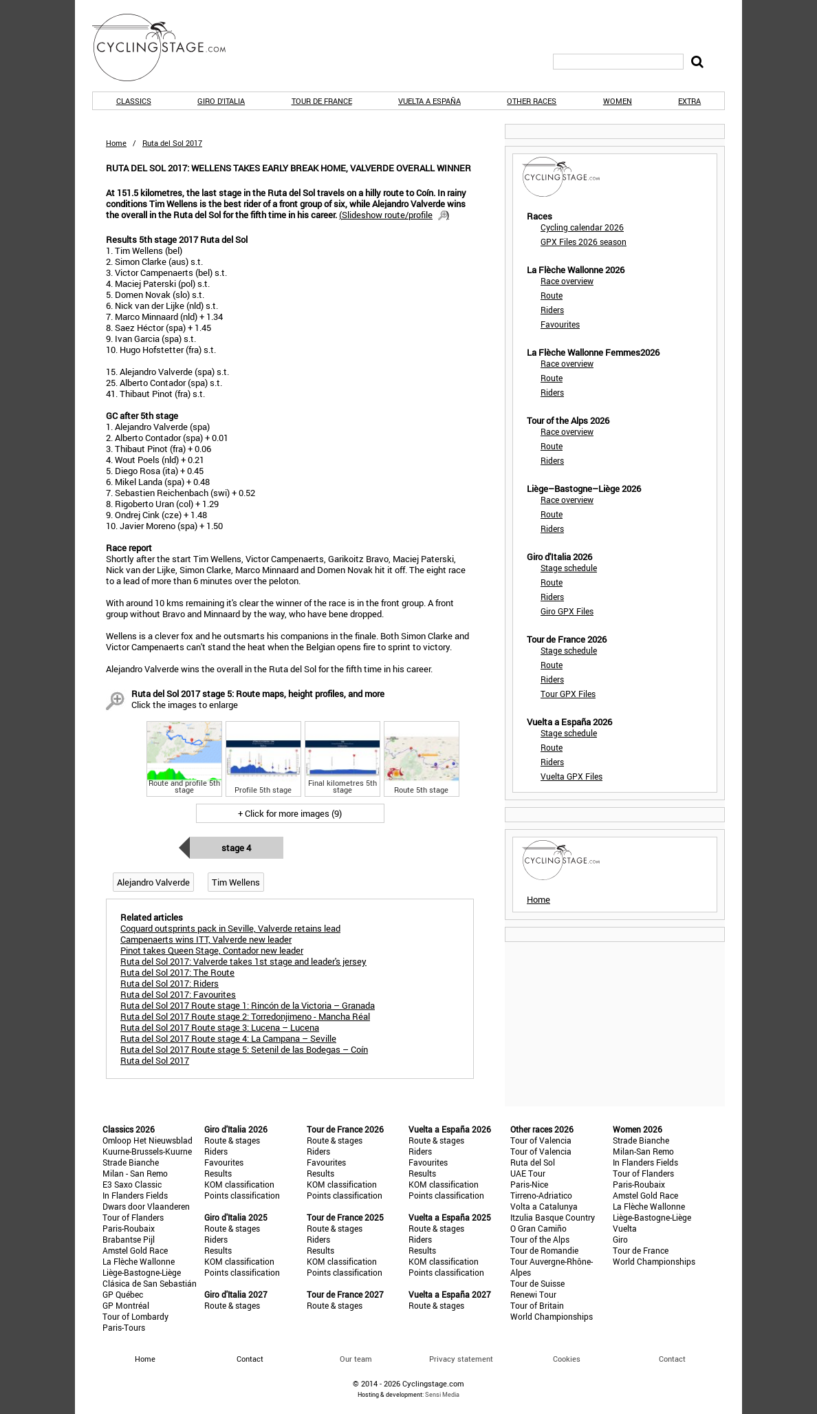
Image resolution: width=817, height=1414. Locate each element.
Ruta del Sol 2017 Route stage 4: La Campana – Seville (228, 1038)
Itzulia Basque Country (552, 1217)
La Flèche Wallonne (138, 1261)
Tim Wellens (236, 882)
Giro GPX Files (567, 611)
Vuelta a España (429, 101)
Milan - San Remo (135, 1173)
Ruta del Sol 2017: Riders (169, 983)
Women (617, 101)
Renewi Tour (533, 1294)
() (394, 214)
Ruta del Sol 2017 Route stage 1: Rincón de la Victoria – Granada (247, 1005)
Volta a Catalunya (544, 1206)
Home (116, 143)
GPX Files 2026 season (584, 241)
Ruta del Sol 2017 (154, 1060)
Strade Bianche (130, 1162)
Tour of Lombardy (135, 1316)
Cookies (566, 1358)
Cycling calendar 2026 (582, 227)
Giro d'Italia (221, 101)
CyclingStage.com (167, 47)
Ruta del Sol (532, 1162)
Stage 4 (236, 848)
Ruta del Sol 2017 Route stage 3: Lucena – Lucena (219, 1027)
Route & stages (232, 1140)
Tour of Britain (537, 1305)
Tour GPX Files (568, 693)
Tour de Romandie (544, 1250)
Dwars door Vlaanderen (146, 1206)
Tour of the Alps (539, 1239)
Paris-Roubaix (128, 1228)
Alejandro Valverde (153, 882)
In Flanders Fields (135, 1195)
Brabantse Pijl (128, 1239)
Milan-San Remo (643, 1151)
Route (552, 295)
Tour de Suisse (537, 1283)
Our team (356, 1358)
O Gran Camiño (538, 1228)
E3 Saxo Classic (132, 1184)
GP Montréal (125, 1305)
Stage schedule (569, 567)
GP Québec (122, 1294)
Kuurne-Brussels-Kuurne (147, 1151)
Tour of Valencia (540, 1140)
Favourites (560, 324)
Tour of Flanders (133, 1217)
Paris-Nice (529, 1184)
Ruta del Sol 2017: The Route (177, 972)
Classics (133, 101)
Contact (672, 1358)
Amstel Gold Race (135, 1250)
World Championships (551, 1316)
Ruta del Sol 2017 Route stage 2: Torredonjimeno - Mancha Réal (245, 1016)
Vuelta (625, 1228)
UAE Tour (527, 1173)
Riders (552, 309)
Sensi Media (442, 1394)
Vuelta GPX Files (571, 776)
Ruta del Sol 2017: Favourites (178, 994)
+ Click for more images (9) (290, 813)
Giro (620, 1239)
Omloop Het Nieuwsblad (147, 1140)
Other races (531, 101)
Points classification (242, 1195)
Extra (689, 101)
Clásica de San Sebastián (149, 1283)
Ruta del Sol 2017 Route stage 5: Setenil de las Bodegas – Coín (244, 1049)
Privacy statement (461, 1358)
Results (218, 1173)
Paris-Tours (123, 1327)
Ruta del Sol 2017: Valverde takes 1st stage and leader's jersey (243, 961)
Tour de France (322, 101)
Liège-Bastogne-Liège (141, 1272)
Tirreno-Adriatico (541, 1195)
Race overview (567, 280)
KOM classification (239, 1184)
